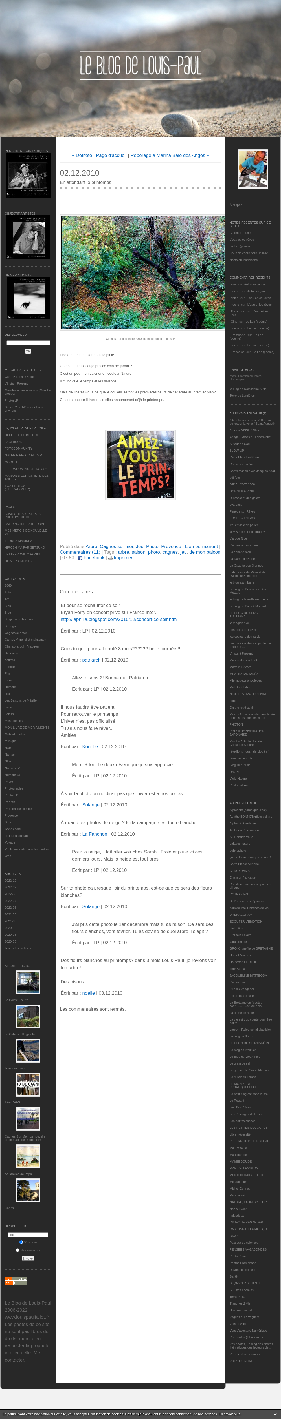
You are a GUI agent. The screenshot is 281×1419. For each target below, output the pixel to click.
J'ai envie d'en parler (244, 525)
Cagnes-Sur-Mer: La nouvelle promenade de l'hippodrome (25, 1138)
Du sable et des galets (245, 498)
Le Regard (237, 1100)
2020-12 (10, 928)
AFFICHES (12, 1102)
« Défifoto (82, 155)
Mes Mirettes (238, 1181)
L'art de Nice (238, 538)
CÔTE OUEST (240, 894)
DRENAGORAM (241, 914)
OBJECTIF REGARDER (246, 1222)
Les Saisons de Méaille (21, 700)
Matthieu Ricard (240, 667)
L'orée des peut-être (243, 995)
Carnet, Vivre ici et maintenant (25, 639)
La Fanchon (94, 834)
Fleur (8, 680)
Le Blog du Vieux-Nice (245, 1056)
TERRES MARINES (18, 540)
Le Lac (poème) (240, 246)
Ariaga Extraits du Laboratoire (250, 437)
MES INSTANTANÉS (244, 673)
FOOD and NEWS (242, 518)
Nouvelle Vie (13, 768)
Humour (10, 687)
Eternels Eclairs (240, 935)
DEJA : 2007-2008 (242, 484)
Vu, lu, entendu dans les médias (27, 849)
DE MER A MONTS (18, 561)
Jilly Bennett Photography (247, 531)
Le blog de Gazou (242, 1036)
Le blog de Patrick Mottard (248, 606)
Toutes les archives (18, 948)
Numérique (12, 775)
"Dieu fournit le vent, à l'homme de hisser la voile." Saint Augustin (252, 421)
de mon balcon (204, 552)
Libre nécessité (240, 1134)
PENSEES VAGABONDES (248, 1249)
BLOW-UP (237, 450)
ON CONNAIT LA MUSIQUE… (251, 1229)
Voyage (10, 842)
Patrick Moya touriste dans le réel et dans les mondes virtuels (253, 716)
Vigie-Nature (238, 778)
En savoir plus (229, 1414)
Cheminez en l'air (242, 464)
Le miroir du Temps (243, 1077)
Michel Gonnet (240, 1188)
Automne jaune (240, 232)
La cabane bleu (240, 552)
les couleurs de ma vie (245, 636)
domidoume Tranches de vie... (250, 908)
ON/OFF (236, 1236)
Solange (91, 805)
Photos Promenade (243, 1263)
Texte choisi (13, 829)
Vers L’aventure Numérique (248, 1330)
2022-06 (10, 907)
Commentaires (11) (80, 552)
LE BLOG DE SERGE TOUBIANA (245, 614)
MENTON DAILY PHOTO (247, 1175)
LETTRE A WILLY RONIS (22, 554)
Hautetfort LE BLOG (243, 962)
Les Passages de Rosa (246, 1114)
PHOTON (236, 724)
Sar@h (234, 1276)
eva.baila (236, 504)
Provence (11, 815)
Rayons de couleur (243, 1269)
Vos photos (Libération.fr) (247, 1337)
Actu (8, 592)
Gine (234, 321)
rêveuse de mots (241, 758)
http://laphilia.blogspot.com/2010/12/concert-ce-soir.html (119, 619)
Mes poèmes (14, 720)
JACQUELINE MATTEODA (248, 975)
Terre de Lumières (242, 395)
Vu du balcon (239, 785)
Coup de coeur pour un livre (249, 253)
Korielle (90, 746)
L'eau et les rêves (242, 239)
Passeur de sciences (244, 1242)
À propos (236, 205)
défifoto (10, 660)
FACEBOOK (13, 442)
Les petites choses (242, 1121)
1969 (8, 585)
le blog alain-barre (242, 582)
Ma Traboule (238, 1148)
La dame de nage (242, 1012)
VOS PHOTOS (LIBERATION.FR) (17, 487)
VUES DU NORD (241, 1361)
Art (7, 599)
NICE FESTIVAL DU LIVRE (248, 694)
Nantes (10, 754)
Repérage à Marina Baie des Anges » (169, 155)
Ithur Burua (237, 968)
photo (154, 552)
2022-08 (10, 894)
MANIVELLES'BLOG (244, 1168)
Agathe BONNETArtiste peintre (251, 816)
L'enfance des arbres (244, 545)
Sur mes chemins (242, 1290)
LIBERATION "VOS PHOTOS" (26, 469)
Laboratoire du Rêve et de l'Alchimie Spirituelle (247, 574)
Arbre (91, 546)
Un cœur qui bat (241, 1310)
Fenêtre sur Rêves (242, 511)
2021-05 (10, 914)
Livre (8, 707)
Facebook (91, 557)
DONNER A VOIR (242, 491)
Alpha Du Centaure (243, 823)
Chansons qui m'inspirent (22, 646)
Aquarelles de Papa (18, 1174)
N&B (8, 748)
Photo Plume (238, 1256)
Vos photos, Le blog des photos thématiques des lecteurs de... (251, 1345)
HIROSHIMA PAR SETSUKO (25, 547)
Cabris (9, 1208)
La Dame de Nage (242, 558)
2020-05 (10, 941)
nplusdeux (237, 1215)
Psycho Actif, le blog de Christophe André (246, 743)
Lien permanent (201, 546)
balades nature (240, 843)
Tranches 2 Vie (240, 1303)
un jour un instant (16, 835)
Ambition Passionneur (245, 830)
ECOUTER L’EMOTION (246, 921)
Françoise (237, 311)
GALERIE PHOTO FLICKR (23, 455)
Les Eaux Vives (240, 1107)
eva (233, 284)
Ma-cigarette (238, 1154)
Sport (8, 822)
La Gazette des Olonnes (246, 565)
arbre (123, 552)
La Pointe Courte (16, 1000)
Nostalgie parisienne (244, 259)
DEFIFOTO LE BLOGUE (22, 435)
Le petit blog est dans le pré (249, 1094)
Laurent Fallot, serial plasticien (251, 1029)
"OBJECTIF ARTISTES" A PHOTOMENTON (22, 515)
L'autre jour (237, 982)
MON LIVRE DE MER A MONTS (27, 727)
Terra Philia (237, 1296)
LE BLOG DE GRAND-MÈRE (250, 1043)
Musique (11, 741)
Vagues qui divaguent (244, 1317)
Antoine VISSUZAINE (245, 430)
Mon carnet (237, 1195)
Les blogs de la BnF (243, 629)
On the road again (242, 707)
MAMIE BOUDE (241, 1161)
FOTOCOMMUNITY (18, 448)
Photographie (14, 788)
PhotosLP (11, 400)
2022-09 (10, 887)
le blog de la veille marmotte (249, 599)
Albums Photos (18, 966)
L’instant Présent (16, 383)
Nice (8, 761)
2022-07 (10, 901)
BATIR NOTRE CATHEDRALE (26, 524)
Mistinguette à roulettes (246, 680)
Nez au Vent (238, 1208)
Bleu (8, 605)
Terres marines (15, 1068)
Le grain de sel (240, 1063)
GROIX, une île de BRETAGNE (251, 948)
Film (8, 673)
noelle (235, 291)
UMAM (234, 771)
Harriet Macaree (241, 955)
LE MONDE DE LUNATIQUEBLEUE (243, 1085)
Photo (9, 781)
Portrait (10, 802)
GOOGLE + (13, 462)
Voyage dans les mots (245, 1354)
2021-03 (10, 921)
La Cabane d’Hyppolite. (21, 1034)
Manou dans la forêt (243, 660)
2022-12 (10, 880)
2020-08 (10, 934)
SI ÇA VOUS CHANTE (245, 1283)
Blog (8, 612)
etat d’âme (237, 928)
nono (233, 700)
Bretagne (11, 626)
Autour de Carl (240, 443)
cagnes (170, 552)
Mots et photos (15, 734)
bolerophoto (238, 850)
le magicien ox (239, 623)
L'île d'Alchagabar (242, 989)
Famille (10, 666)
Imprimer (120, 557)
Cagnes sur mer (16, 633)
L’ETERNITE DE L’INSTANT (249, 1141)
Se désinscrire (28, 1250)
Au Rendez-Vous (241, 837)
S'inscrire (28, 1242)
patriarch (91, 660)
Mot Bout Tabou (240, 687)
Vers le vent (238, 1323)
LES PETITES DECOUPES (248, 1127)
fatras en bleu (239, 941)
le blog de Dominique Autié (248, 389)
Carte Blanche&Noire (19, 376)
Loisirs (9, 714)
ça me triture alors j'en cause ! (250, 857)
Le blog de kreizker (243, 1050)
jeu (184, 552)
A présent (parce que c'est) (248, 810)
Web (8, 856)
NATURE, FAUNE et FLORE (249, 1202)
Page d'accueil (111, 155)
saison (139, 552)
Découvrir (11, 653)
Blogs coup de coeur (19, 619)
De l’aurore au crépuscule (247, 901)
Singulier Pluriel (240, 765)
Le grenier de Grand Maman (249, 1070)
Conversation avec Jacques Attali (252, 471)
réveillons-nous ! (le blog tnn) (249, 751)
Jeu (7, 693)
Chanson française (243, 877)
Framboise (238, 335)
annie (234, 298)
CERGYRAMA (240, 870)
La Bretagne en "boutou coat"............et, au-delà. (246, 1004)
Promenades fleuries (19, 808)
